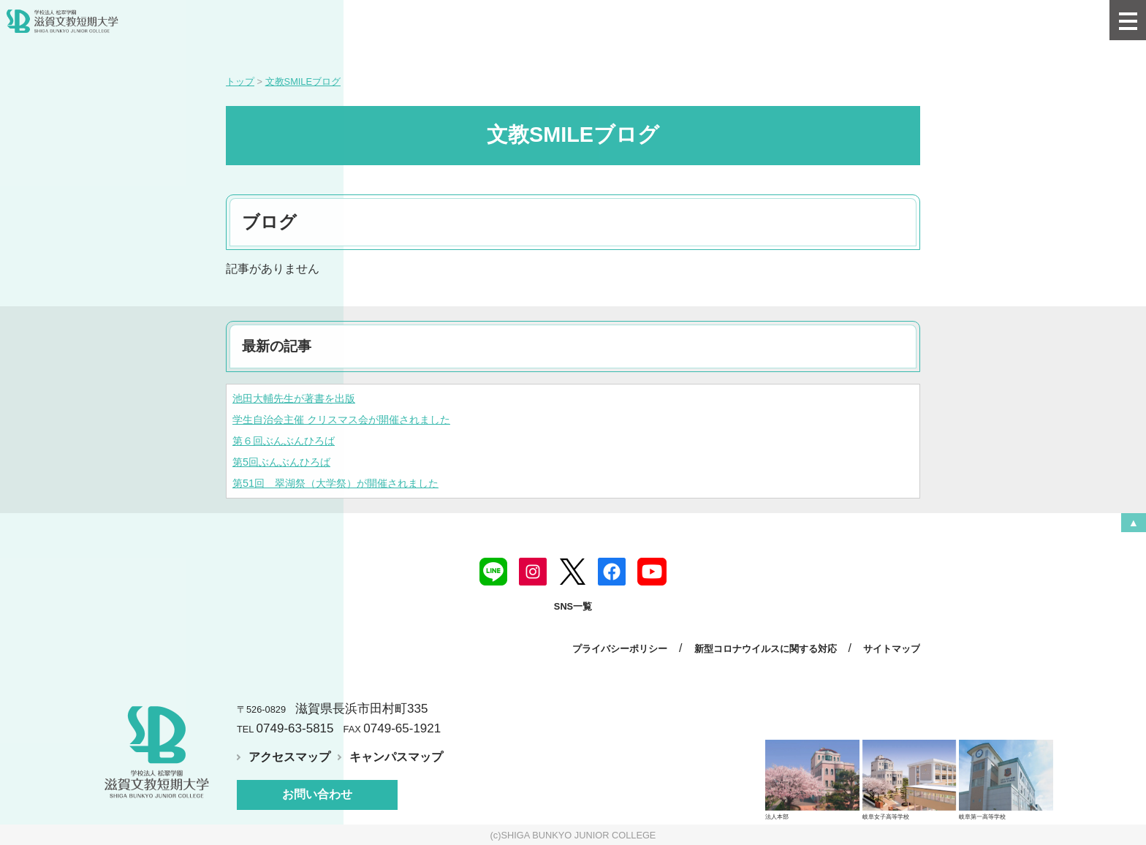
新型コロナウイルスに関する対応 (765, 648)
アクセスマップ (289, 757)
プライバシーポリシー (619, 648)
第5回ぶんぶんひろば (281, 462)
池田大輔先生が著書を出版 (293, 398)
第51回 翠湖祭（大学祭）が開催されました (335, 483)
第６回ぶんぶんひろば (283, 441)
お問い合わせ (317, 794)
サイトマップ (891, 648)
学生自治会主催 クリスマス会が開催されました (341, 419)
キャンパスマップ (396, 757)
